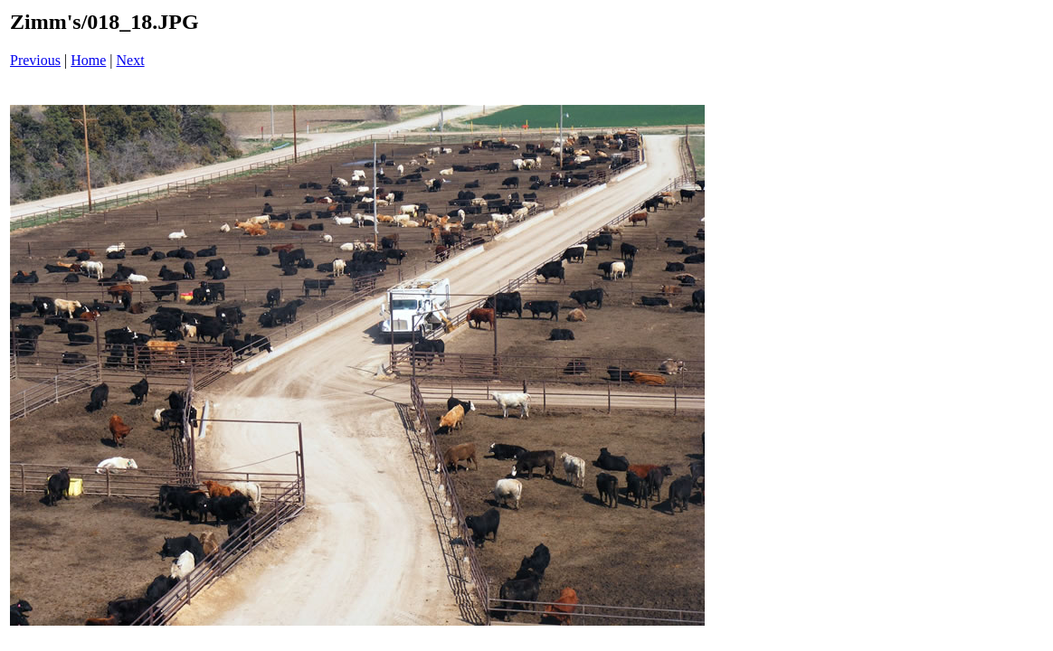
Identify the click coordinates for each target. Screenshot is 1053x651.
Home (88, 60)
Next (131, 60)
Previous (35, 60)
